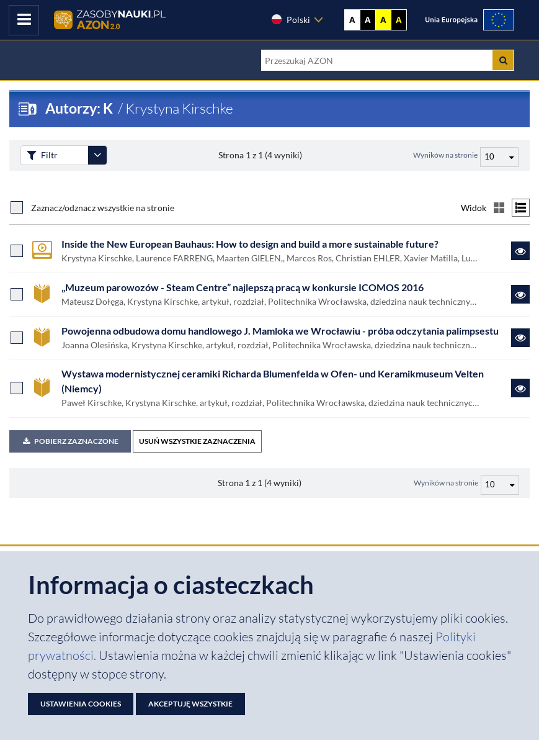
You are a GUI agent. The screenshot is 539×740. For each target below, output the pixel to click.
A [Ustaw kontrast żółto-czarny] (383, 20)
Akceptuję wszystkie (190, 703)
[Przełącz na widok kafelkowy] (499, 208)
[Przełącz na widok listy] (521, 208)
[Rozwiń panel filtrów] (97, 155)
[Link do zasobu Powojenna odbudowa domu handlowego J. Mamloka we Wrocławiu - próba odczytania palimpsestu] (520, 337)
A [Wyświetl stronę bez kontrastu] (352, 20)
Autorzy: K (80, 108)
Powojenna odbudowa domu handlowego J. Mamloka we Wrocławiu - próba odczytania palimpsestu (280, 330)
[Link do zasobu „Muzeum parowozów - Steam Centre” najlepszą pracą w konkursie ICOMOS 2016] (520, 294)
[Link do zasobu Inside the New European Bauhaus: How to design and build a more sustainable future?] (520, 250)
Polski (290, 19)
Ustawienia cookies (80, 703)
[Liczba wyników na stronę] (500, 485)
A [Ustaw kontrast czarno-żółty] (399, 20)
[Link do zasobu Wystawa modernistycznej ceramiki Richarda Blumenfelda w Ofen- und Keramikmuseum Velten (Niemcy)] (520, 388)
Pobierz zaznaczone (70, 441)
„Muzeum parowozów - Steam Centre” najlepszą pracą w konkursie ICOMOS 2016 (242, 287)
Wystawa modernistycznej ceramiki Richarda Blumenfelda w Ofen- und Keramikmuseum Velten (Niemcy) (272, 381)
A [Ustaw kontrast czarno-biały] (368, 20)
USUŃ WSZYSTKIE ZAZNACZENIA (197, 441)
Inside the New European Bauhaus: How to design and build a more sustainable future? (250, 244)
